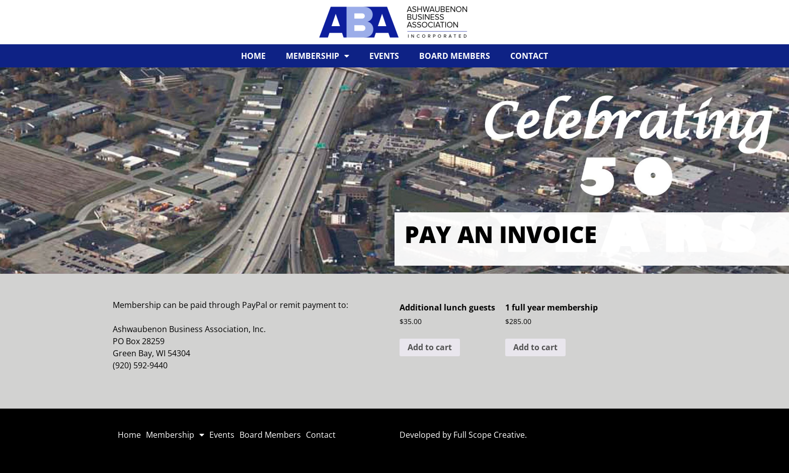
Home (253, 55)
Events (384, 55)
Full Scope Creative (489, 434)
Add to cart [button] (430, 347)
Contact (529, 55)
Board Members (454, 55)
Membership (317, 56)
